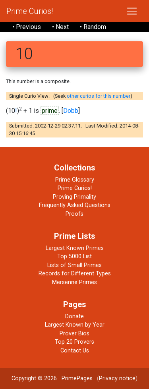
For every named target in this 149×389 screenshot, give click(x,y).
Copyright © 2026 (34, 378)
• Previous (26, 27)
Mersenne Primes (74, 282)
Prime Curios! (29, 11)
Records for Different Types (75, 273)
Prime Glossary (74, 179)
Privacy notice (117, 378)
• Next (60, 27)
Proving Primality (74, 197)
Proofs (74, 214)
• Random (93, 27)
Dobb (70, 110)
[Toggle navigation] (132, 11)
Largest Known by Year (74, 324)
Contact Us (74, 350)
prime (50, 110)
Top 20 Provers (74, 342)
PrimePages (77, 378)
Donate (74, 316)
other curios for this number (98, 96)
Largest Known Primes (75, 248)
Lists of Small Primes (74, 265)
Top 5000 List (74, 256)
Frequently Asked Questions (74, 205)
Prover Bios (74, 333)
